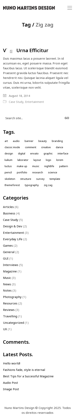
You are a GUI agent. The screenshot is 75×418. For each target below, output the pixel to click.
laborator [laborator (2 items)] (22, 160)
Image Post (11, 389)
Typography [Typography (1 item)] (32, 185)
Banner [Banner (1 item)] (29, 141)
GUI (5, 258)
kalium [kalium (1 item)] (8, 160)
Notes (7, 290)
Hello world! (11, 363)
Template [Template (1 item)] (55, 179)
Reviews (9, 310)
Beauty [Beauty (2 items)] (42, 141)
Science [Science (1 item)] (52, 172)
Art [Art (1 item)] (6, 141)
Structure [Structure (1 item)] (25, 179)
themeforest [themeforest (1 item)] (12, 185)
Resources (10, 303)
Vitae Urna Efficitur (25, 50)
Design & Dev (12, 226)
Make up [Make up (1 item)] (22, 166)
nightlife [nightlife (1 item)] (49, 166)
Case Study (16, 102)
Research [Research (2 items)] (37, 172)
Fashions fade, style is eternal (24, 370)
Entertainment (34, 102)
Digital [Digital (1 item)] (21, 153)
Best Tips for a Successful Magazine (28, 376)
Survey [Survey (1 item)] (40, 179)
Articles (8, 207)
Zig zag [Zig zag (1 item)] (48, 185)
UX (5, 329)
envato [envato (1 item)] (34, 153)
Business (9, 213)
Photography (12, 297)
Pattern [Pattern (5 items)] (63, 166)
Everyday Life (12, 239)
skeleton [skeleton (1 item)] (10, 179)
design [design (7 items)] (9, 153)
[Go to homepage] (29, 8)
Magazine (10, 271)
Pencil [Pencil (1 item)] (8, 172)
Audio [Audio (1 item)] (16, 141)
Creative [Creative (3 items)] (46, 147)
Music (7, 278)
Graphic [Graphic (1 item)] (48, 153)
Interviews (10, 265)
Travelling (10, 316)
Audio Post (10, 383)
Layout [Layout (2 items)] (37, 160)
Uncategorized (13, 323)
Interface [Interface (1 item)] (63, 153)
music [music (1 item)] (35, 166)
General (8, 252)
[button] (69, 8)
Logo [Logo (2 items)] (48, 160)
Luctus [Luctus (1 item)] (8, 166)
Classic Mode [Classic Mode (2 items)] (12, 147)
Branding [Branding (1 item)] (57, 141)
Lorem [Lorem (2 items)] (59, 160)
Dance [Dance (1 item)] (59, 147)
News (7, 284)
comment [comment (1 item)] (30, 147)
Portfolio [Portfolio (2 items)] (22, 172)
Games (8, 245)
